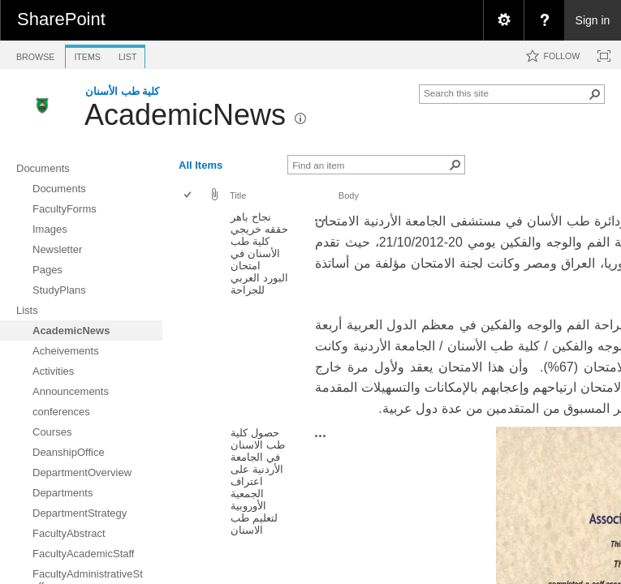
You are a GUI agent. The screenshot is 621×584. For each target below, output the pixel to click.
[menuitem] (503, 20)
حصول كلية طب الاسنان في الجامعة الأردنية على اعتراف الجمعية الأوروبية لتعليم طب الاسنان (258, 481)
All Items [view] (200, 165)
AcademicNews (185, 114)
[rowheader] (192, 315)
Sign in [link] (593, 20)
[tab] (35, 54)
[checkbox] (189, 196)
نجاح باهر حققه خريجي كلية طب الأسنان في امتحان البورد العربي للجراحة (259, 253)
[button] (595, 94)
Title (238, 195)
